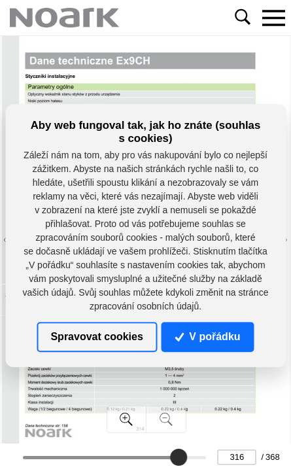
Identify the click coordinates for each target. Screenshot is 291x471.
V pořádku (208, 336)
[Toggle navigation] (273, 17)
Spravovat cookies (96, 336)
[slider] (178, 457)
